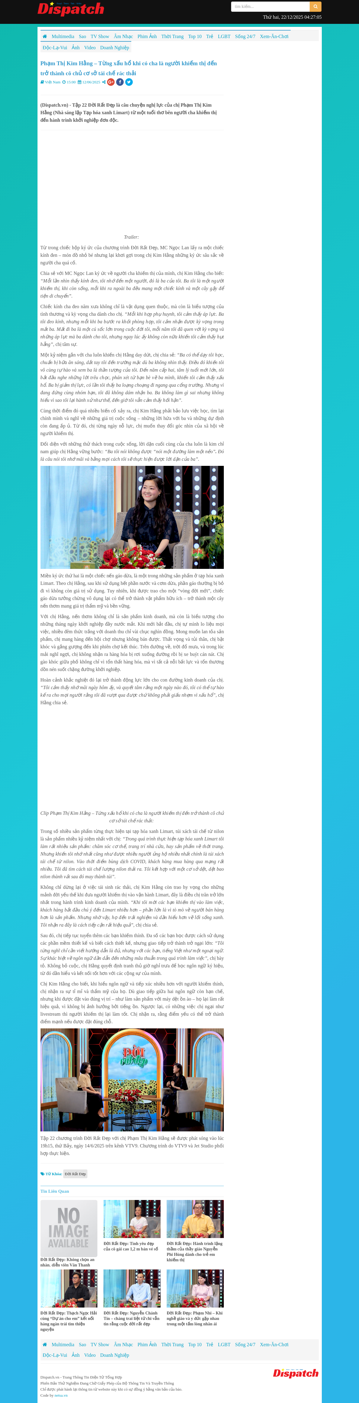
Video (90, 1355)
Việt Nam (52, 82)
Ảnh (76, 1355)
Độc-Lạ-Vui (55, 1355)
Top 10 (195, 1344)
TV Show (100, 1344)
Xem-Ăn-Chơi (274, 1344)
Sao (82, 1344)
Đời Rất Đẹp (75, 1174)
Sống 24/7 (245, 1344)
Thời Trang (173, 1344)
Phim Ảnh (147, 1344)
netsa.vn (60, 1395)
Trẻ (210, 1344)
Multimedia (63, 1344)
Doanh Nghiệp (114, 1355)
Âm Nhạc (123, 1344)
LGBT (224, 1344)
